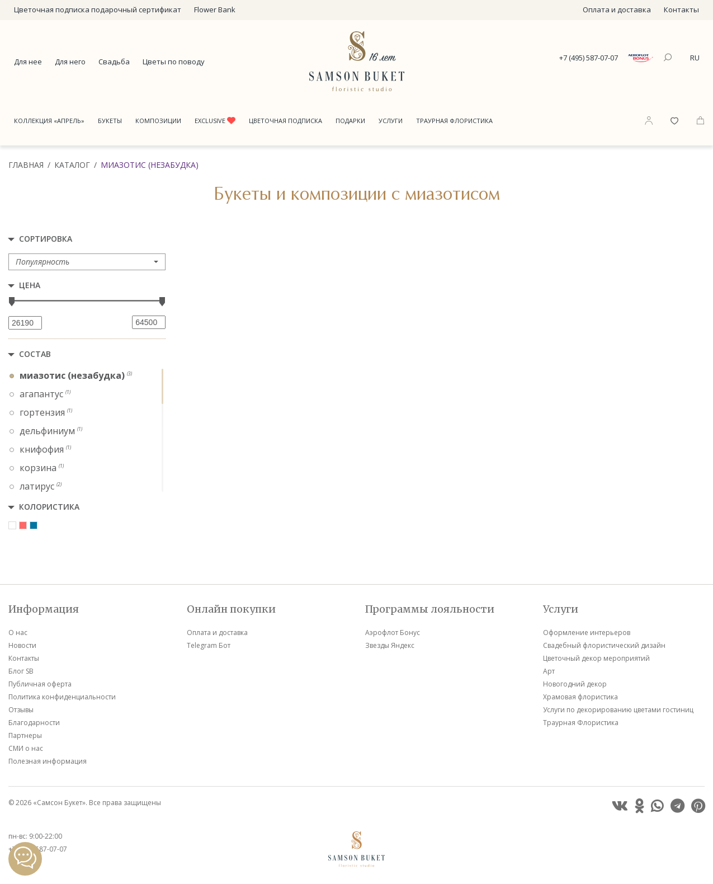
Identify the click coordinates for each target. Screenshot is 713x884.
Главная (26, 164)
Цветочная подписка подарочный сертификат (97, 9)
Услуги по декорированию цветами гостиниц (618, 709)
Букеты (110, 120)
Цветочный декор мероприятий (596, 658)
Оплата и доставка (617, 9)
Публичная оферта (40, 684)
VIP (302, 426)
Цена (29, 285)
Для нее (28, 62)
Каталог (72, 164)
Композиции (158, 120)
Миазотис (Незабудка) (150, 164)
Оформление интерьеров (586, 632)
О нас (17, 632)
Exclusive (215, 120)
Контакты (681, 9)
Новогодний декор (575, 684)
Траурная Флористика (454, 120)
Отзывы (21, 709)
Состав (35, 354)
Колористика (49, 506)
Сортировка (45, 238)
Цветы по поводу (174, 62)
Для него (70, 62)
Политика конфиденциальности (62, 697)
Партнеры (25, 735)
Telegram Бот (208, 645)
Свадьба (114, 62)
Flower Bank (214, 9)
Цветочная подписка (285, 120)
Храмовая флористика (580, 697)
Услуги (391, 120)
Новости (22, 645)
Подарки (350, 120)
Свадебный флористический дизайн (604, 645)
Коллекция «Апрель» (49, 120)
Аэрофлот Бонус (392, 632)
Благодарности (34, 722)
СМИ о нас (25, 748)
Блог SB (21, 671)
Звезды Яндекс (389, 645)
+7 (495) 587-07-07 (588, 58)
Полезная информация (47, 761)
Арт (549, 671)
